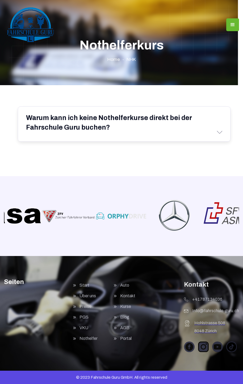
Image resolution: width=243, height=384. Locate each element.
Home (113, 59)
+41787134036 (207, 301)
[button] (232, 24)
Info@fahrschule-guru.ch (215, 313)
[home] (30, 24)
